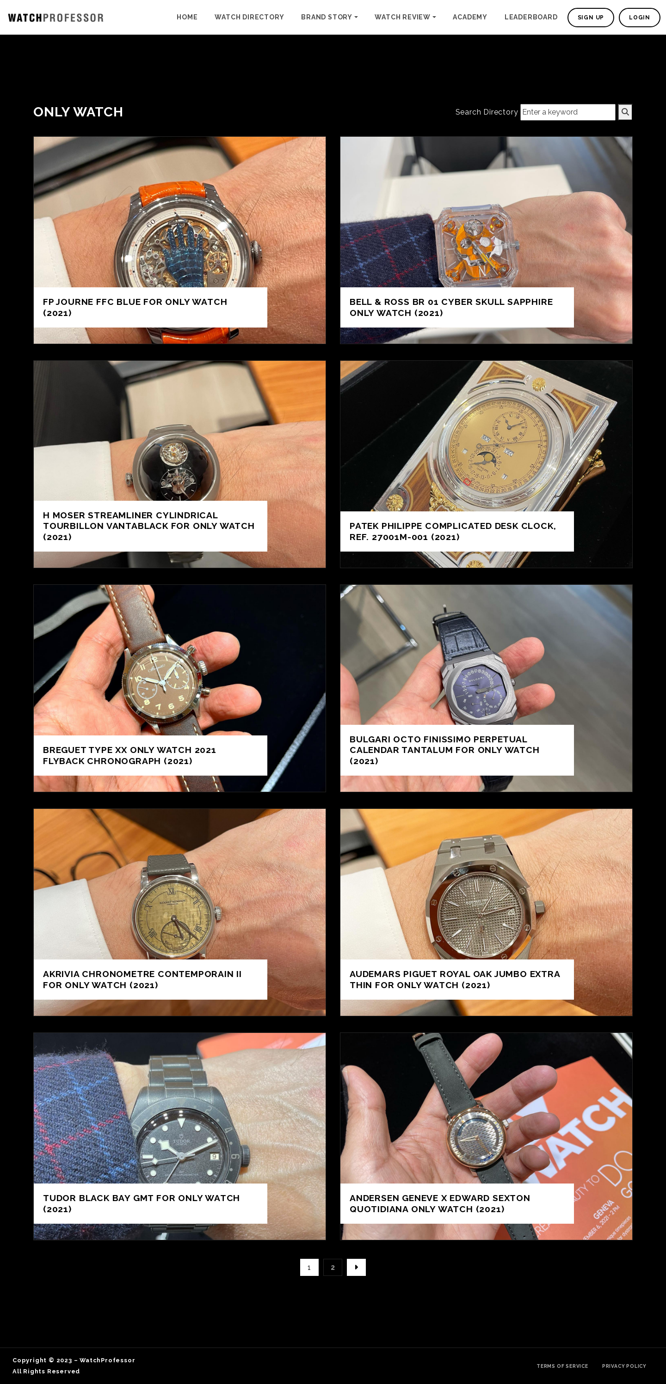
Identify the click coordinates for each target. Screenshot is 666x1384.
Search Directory (487, 112)
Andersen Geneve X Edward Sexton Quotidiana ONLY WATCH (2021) (440, 1203)
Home (187, 17)
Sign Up (591, 17)
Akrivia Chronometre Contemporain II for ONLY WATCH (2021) (142, 979)
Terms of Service (562, 1366)
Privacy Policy (624, 1366)
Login (639, 17)
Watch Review (403, 17)
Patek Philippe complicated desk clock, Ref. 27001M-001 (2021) (453, 531)
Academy (470, 17)
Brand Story (326, 17)
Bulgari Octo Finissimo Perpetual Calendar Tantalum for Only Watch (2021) (445, 749)
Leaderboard (531, 17)
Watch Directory (249, 17)
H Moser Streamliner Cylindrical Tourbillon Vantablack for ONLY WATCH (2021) (149, 525)
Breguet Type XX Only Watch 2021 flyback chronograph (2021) (129, 755)
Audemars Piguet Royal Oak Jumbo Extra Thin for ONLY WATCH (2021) (455, 979)
